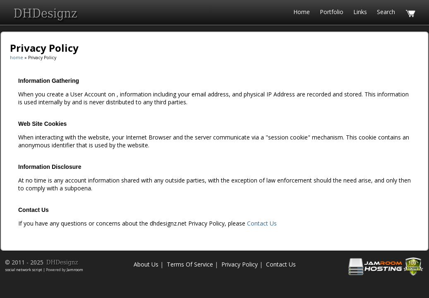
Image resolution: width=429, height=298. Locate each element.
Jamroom (75, 269)
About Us (146, 264)
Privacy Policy (239, 264)
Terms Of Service (190, 264)
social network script (23, 269)
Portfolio (331, 12)
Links (360, 12)
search (386, 12)
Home (301, 12)
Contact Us (262, 223)
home (16, 57)
